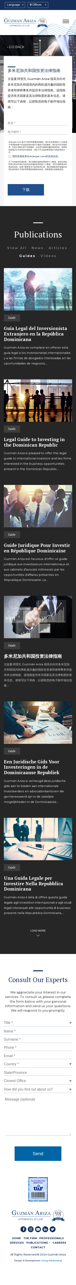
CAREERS (59, 1242)
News (38, 248)
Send (38, 1153)
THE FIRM (30, 1238)
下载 (26, 190)
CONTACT (38, 1247)
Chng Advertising (51, 1260)
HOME (16, 1238)
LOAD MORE (38, 930)
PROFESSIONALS (51, 1238)
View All (17, 248)
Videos (49, 256)
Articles (58, 248)
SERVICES (17, 1242)
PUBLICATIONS (38, 1242)
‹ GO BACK (15, 47)
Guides (27, 256)
